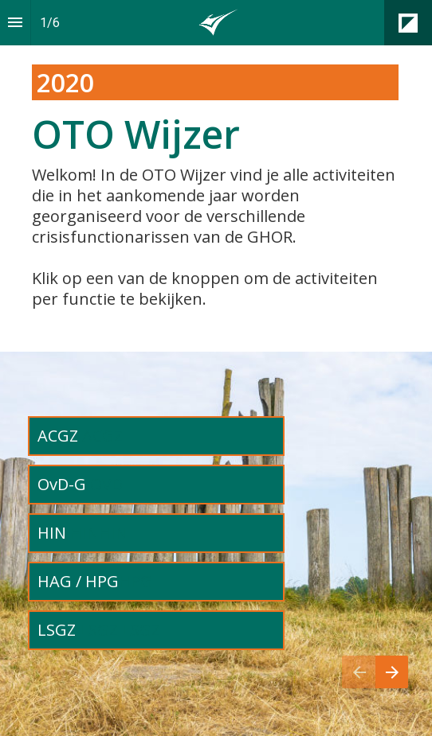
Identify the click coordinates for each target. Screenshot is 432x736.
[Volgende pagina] (391, 672)
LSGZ (58, 630)
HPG (135, 581)
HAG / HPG (78, 581)
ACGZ (57, 435)
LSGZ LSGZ (120, 630)
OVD (106, 484)
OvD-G (63, 484)
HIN (53, 532)
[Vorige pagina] (358, 672)
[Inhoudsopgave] (15, 22)
